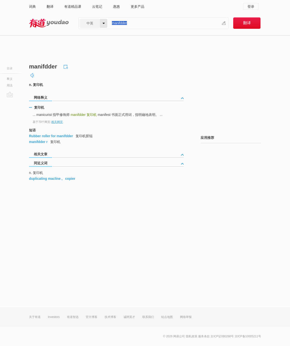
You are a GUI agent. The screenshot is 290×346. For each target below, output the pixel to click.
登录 (250, 6)
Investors (54, 317)
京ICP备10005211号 (248, 336)
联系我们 (148, 317)
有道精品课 (72, 6)
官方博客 (91, 317)
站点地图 (167, 317)
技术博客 (110, 317)
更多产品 (137, 6)
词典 (32, 6)
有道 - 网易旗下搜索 (49, 23)
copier (70, 179)
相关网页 (57, 122)
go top (10, 94)
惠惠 (116, 6)
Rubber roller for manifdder (51, 136)
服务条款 (204, 336)
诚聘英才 (129, 317)
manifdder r (38, 142)
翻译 (50, 6)
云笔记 (97, 6)
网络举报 (186, 317)
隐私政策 (191, 336)
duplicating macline (45, 179)
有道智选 (73, 317)
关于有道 (35, 317)
